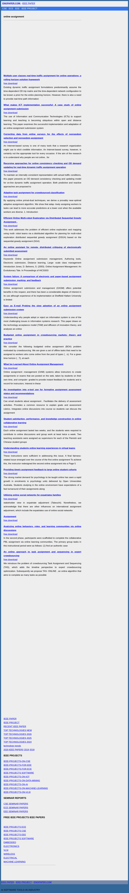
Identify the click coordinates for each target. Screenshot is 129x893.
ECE (11, 8)
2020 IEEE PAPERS (14, 749)
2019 (26, 749)
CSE (5, 8)
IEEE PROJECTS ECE (15, 827)
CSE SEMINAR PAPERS (16, 804)
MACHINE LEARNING (15, 862)
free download (42, 138)
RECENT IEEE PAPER (15, 726)
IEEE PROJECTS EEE (15, 834)
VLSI (6, 850)
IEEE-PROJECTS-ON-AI (16, 784)
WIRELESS (9, 854)
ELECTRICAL (10, 858)
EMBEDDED (10, 842)
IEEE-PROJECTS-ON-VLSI (17, 792)
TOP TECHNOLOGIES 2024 (18, 742)
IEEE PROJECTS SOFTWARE (19, 773)
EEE (17, 8)
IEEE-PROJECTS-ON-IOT (17, 777)
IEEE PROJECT (29, 8)
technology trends (12, 746)
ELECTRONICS (11, 846)
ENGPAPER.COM (43, 882)
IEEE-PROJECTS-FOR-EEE (18, 765)
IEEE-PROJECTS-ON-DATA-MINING (22, 780)
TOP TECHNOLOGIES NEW (18, 730)
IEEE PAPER (28, 3)
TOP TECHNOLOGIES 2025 (18, 738)
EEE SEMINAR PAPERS (16, 811)
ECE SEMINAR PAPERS (16, 807)
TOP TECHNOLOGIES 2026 (18, 734)
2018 (32, 749)
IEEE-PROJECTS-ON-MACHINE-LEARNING (26, 788)
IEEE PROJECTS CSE (15, 831)
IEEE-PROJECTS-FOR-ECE (18, 769)
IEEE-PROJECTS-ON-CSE (17, 761)
